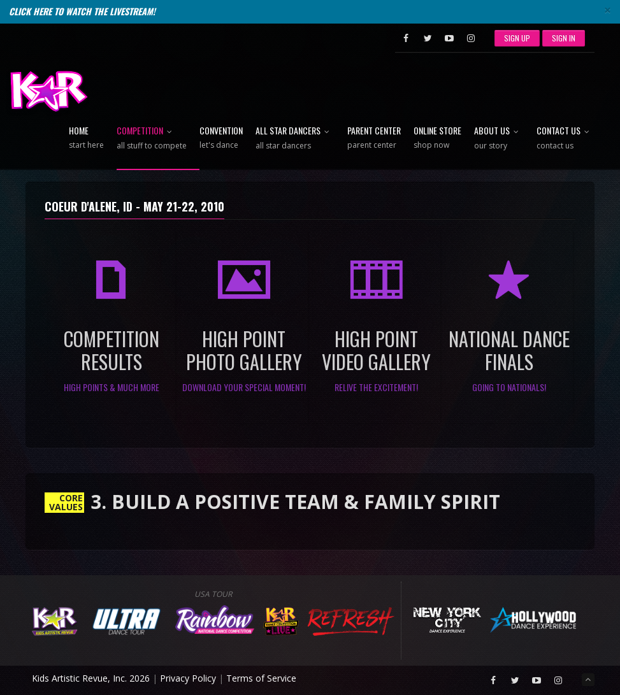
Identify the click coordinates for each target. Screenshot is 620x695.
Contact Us (566, 138)
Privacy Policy (188, 678)
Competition (152, 138)
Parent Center (374, 138)
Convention (221, 138)
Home (86, 138)
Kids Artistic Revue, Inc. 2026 (91, 678)
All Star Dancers (295, 138)
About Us (499, 138)
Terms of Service (261, 678)
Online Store (437, 138)
